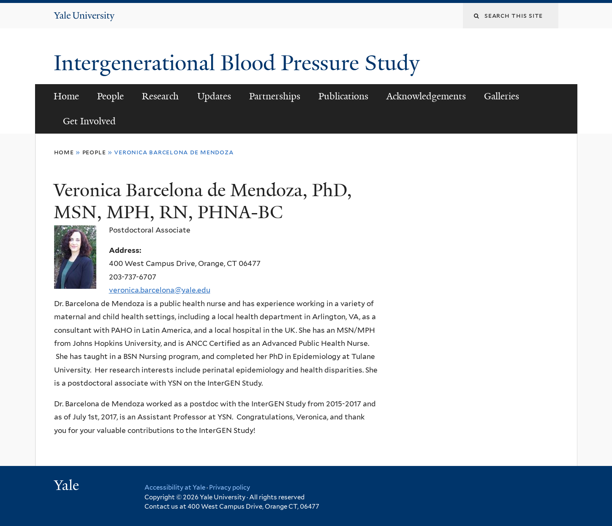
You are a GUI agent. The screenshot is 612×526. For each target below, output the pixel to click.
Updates (214, 96)
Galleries (501, 96)
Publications (343, 96)
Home (66, 96)
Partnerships (274, 96)
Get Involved (89, 121)
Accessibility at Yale (174, 487)
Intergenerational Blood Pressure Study (239, 63)
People (110, 96)
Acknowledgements (426, 96)
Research (160, 96)
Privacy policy (229, 487)
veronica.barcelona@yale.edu (159, 290)
